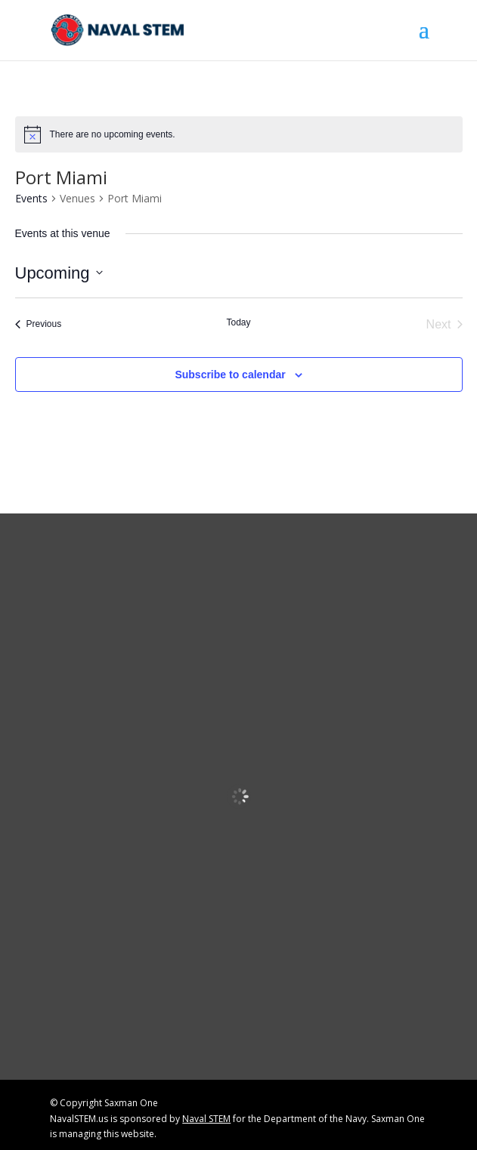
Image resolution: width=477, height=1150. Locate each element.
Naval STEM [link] (206, 1118)
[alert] (239, 134)
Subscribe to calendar (230, 374)
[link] (118, 29)
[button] (424, 39)
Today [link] (238, 322)
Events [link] (31, 198)
